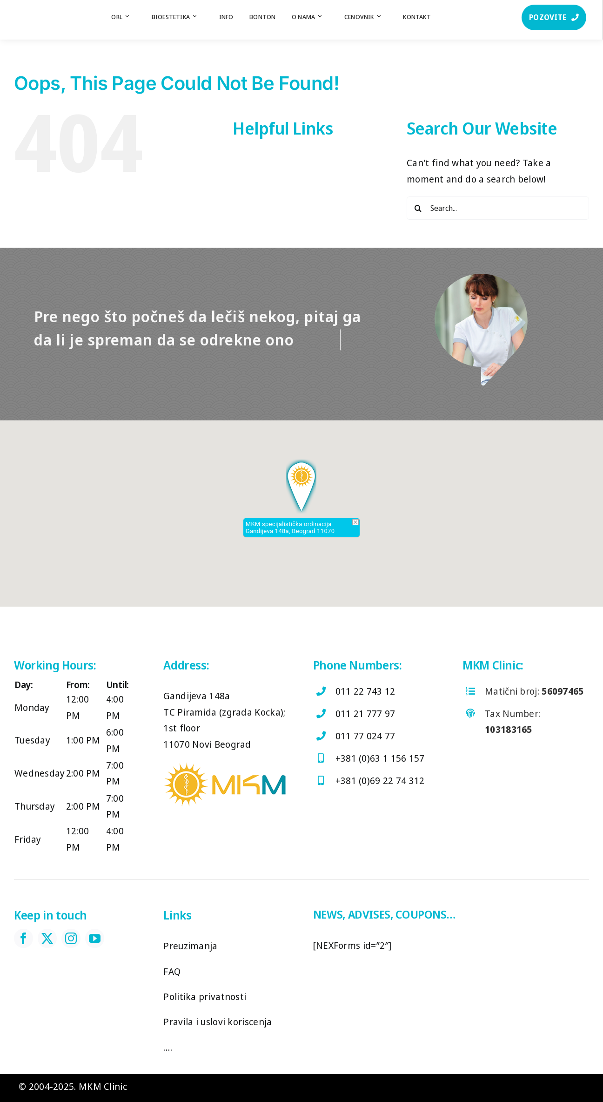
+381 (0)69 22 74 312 (380, 780)
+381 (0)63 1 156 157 (380, 758)
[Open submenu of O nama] (324, 17)
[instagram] (70, 938)
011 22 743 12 (365, 691)
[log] (44, 9)
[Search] (418, 208)
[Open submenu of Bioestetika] (199, 17)
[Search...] (498, 208)
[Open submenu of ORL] (131, 17)
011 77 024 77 (365, 736)
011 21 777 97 (365, 713)
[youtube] (94, 938)
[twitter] (47, 938)
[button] (301, 487)
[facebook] (23, 938)
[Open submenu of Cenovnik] (383, 17)
